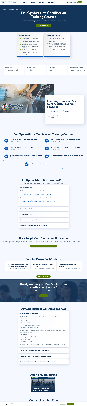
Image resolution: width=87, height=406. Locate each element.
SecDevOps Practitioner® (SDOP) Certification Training (65, 147)
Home (4, 9)
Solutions (32, 2)
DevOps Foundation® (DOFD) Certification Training (23, 139)
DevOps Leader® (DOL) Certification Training (22, 147)
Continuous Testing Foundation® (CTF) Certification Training (67, 155)
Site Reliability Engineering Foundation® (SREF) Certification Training (26, 156)
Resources (50, 2)
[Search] (75, 2)
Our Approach (41, 2)
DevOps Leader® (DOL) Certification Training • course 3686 (37, 194)
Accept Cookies (70, 404)
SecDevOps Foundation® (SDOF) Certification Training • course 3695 (39, 201)
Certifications (11, 9)
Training (25, 2)
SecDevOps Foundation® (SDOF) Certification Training (65, 139)
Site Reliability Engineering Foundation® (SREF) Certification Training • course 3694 (43, 200)
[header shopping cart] (84, 2)
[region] (43, 404)
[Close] (85, 404)
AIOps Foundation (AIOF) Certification (40, 163)
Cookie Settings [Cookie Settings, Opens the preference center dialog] (63, 404)
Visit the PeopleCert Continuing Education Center (43, 246)
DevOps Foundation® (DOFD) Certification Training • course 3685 (38, 193)
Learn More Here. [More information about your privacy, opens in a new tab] (10, 404)
